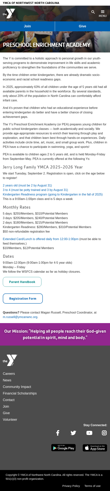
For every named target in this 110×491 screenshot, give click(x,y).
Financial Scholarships (20, 393)
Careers (9, 374)
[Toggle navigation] (102, 13)
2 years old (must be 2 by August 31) (27, 185)
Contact (9, 400)
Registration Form (22, 298)
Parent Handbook (22, 282)
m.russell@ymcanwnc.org (20, 317)
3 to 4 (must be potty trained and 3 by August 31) (35, 190)
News (7, 380)
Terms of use (92, 485)
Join (27, 26)
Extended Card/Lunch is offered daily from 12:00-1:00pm (41, 239)
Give (82, 26)
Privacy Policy (71, 485)
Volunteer (10, 419)
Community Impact (17, 387)
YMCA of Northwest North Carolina (31, 3)
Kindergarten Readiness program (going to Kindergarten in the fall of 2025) (53, 194)
